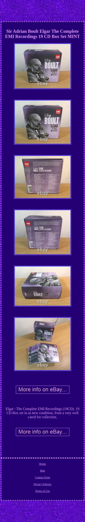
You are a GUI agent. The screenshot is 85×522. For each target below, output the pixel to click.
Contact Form (42, 477)
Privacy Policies (42, 484)
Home (42, 463)
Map (42, 470)
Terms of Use (42, 491)
